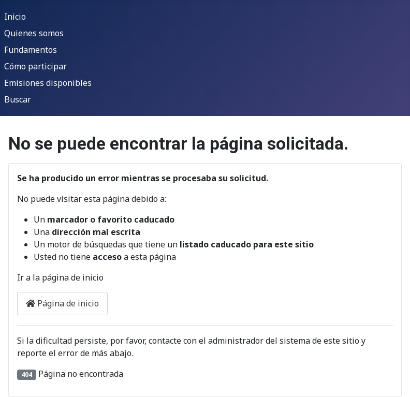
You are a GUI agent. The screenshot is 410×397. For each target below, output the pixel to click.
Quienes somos (34, 33)
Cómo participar (35, 66)
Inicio (15, 16)
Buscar (17, 99)
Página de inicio (62, 303)
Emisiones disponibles (48, 83)
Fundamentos (30, 49)
